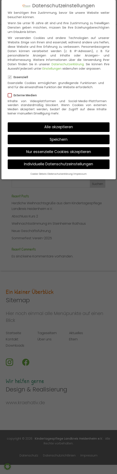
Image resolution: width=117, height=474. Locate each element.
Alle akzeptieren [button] (58, 122)
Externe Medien (24, 91)
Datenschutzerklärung (68, 60)
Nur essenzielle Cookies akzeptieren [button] (58, 147)
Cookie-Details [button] (39, 169)
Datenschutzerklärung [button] (60, 169)
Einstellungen (52, 64)
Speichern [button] (59, 135)
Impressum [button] (80, 169)
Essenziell (20, 73)
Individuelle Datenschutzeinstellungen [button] (58, 159)
